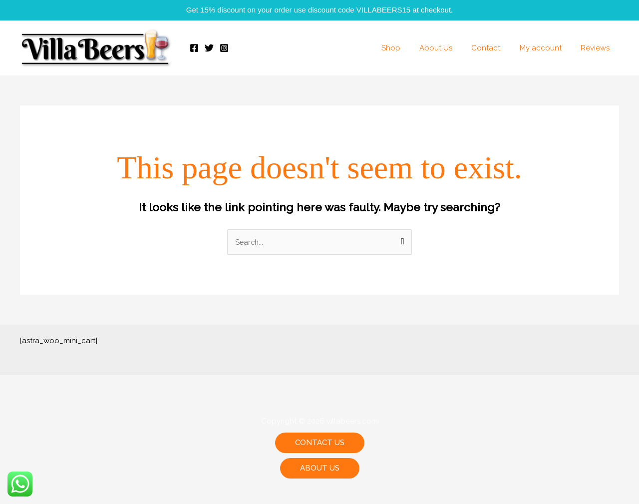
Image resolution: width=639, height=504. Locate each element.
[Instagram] (224, 47)
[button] (319, 443)
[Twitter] (209, 47)
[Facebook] (194, 47)
